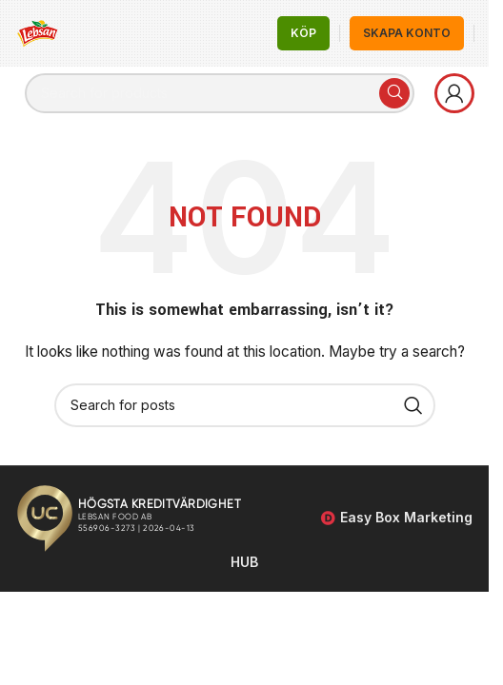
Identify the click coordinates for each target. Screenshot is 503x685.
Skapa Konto (407, 33)
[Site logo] (38, 32)
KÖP (303, 33)
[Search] (219, 93)
